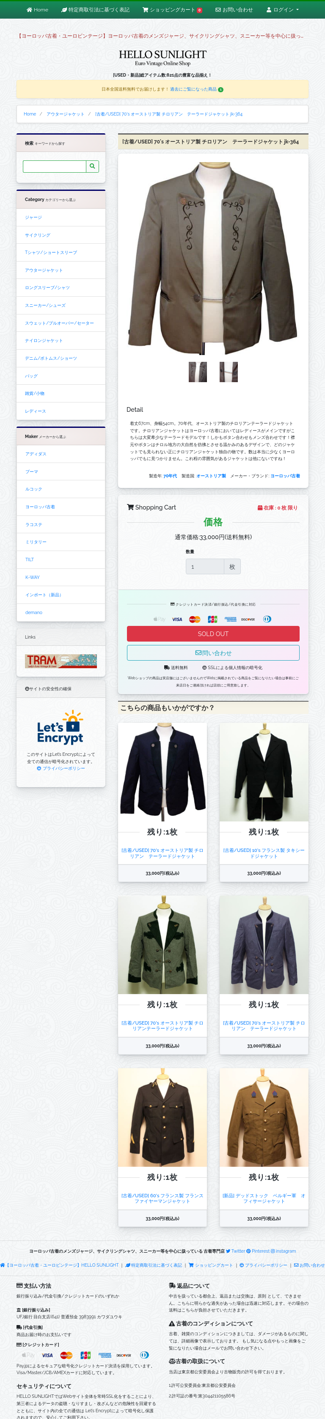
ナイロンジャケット (44, 340)
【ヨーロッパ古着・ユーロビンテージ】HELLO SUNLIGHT (59, 1264)
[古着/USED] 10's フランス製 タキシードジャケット (264, 853)
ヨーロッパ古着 (40, 506)
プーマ (31, 471)
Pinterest (258, 1251)
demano (33, 612)
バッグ (31, 375)
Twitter (235, 1251)
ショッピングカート (211, 1264)
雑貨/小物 (34, 393)
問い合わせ (213, 652)
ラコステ (33, 524)
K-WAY (32, 577)
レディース (35, 410)
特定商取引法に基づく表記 (153, 1264)
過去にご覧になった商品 (196, 88)
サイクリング (37, 234)
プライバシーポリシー (61, 768)
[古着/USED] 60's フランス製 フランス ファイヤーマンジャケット (164, 1198)
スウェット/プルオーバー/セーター (59, 322)
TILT (29, 559)
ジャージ (33, 217)
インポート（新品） (44, 594)
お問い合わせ (309, 1264)
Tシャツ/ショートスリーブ (51, 252)
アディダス (36, 453)
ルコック (33, 488)
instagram (283, 1251)
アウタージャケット (44, 270)
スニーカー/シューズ (45, 305)
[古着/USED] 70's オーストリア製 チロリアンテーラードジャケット (162, 1025)
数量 (190, 551)
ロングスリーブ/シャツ (47, 287)
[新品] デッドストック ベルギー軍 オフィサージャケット (264, 1198)
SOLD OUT (213, 633)
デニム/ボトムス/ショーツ (51, 358)
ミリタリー (36, 541)
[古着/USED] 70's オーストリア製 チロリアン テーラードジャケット (162, 853)
